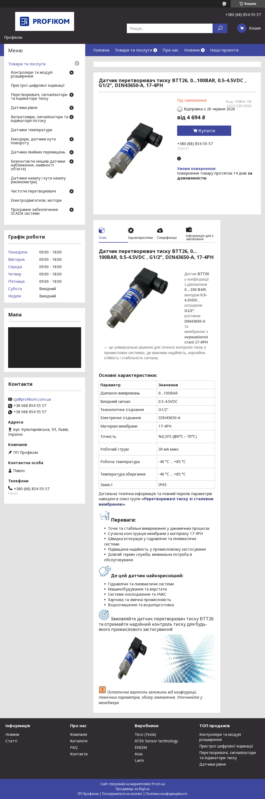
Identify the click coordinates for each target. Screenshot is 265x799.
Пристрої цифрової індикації (38, 86)
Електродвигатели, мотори (36, 200)
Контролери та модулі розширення (31, 74)
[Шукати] (220, 28)
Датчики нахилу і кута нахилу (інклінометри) (38, 180)
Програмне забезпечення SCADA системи (34, 212)
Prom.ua (158, 784)
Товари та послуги (133, 50)
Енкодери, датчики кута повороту (33, 141)
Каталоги (78, 740)
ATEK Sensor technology (156, 740)
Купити (206, 131)
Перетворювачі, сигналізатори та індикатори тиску (39, 97)
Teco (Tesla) (145, 734)
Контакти (103, 62)
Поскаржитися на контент (122, 793)
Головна (101, 50)
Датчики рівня (24, 108)
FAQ (122, 62)
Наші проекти (224, 50)
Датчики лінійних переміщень (38, 152)
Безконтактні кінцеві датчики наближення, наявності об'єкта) (38, 165)
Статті (11, 740)
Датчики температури (31, 130)
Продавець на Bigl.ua (133, 789)
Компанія (78, 734)
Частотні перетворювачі (33, 191)
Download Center (148, 62)
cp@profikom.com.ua (32, 399)
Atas (139, 753)
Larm (139, 760)
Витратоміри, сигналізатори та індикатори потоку (39, 119)
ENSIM (141, 747)
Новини (192, 50)
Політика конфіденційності (166, 793)
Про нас (171, 50)
